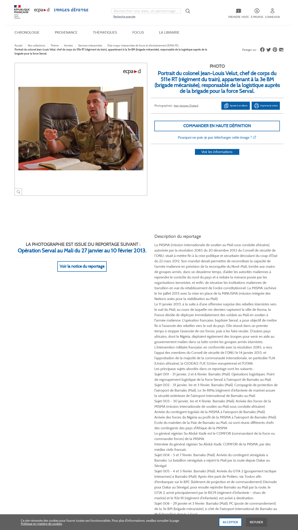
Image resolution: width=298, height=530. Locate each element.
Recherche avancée (124, 16)
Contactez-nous (178, 430)
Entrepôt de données (181, 423)
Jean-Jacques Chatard (186, 105)
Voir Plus (215, 270)
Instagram (212, 378)
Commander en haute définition (217, 125)
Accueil (18, 45)
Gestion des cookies (131, 438)
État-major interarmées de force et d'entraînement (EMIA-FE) (143, 45)
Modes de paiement (83, 423)
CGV (121, 408)
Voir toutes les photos (263, 354)
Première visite (177, 415)
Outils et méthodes (82, 430)
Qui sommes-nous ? (34, 408)
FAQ (73, 408)
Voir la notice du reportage (82, 260)
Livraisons (76, 415)
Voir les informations (217, 157)
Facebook (187, 378)
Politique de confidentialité (136, 423)
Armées (68, 45)
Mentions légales (129, 430)
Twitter (195, 378)
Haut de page (249, 478)
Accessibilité (78, 438)
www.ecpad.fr (30, 423)
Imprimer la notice (266, 105)
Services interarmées (90, 45)
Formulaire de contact (241, 417)
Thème (55, 45)
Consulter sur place (34, 415)
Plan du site (139, 481)
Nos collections (36, 45)
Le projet (173, 408)
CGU (121, 415)
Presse (171, 438)
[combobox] (146, 11)
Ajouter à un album (236, 105)
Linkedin (204, 378)
